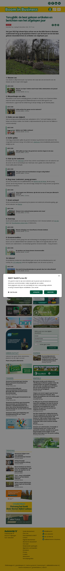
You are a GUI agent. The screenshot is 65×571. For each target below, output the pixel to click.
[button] (12, 292)
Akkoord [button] (50, 292)
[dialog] (32, 285)
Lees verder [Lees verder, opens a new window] (35, 287)
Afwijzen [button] (36, 292)
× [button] (59, 276)
